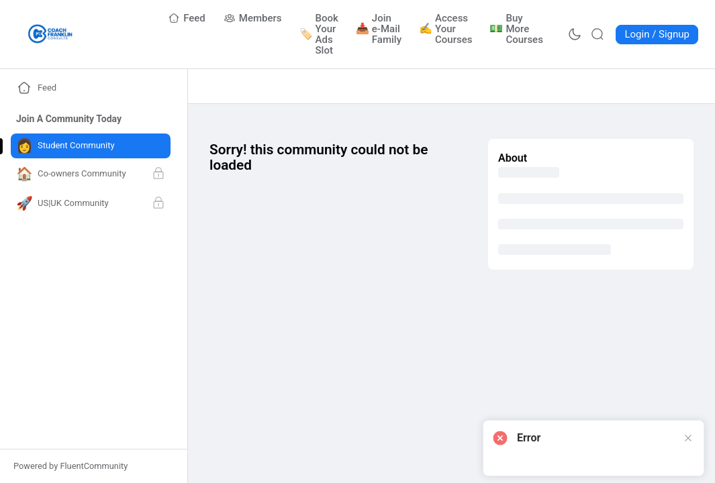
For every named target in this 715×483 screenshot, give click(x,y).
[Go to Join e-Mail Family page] (379, 29)
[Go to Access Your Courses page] (446, 29)
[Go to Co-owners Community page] (91, 174)
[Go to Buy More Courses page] (517, 29)
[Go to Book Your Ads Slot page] (319, 34)
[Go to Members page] (253, 18)
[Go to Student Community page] (91, 145)
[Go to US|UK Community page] (91, 204)
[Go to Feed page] (186, 18)
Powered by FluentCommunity (70, 466)
